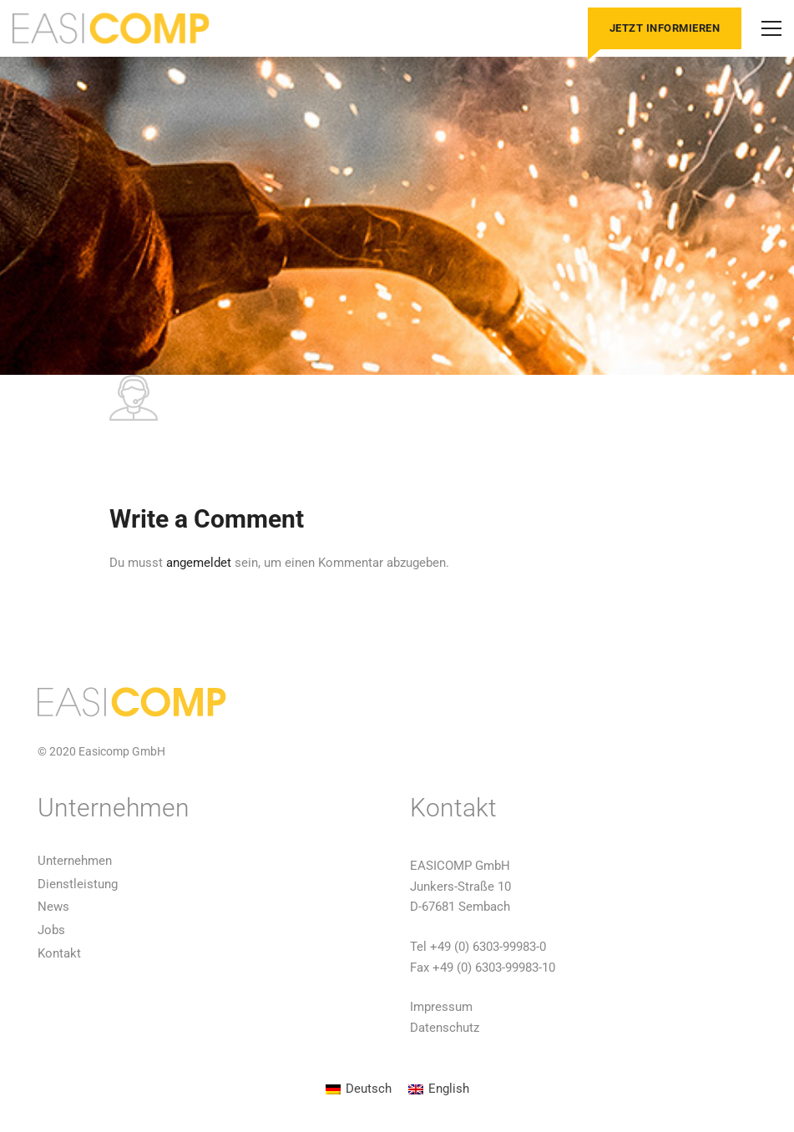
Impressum (441, 1006)
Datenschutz (444, 1027)
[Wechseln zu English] (439, 1090)
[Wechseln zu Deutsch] (358, 1090)
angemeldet (198, 562)
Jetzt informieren (665, 28)
